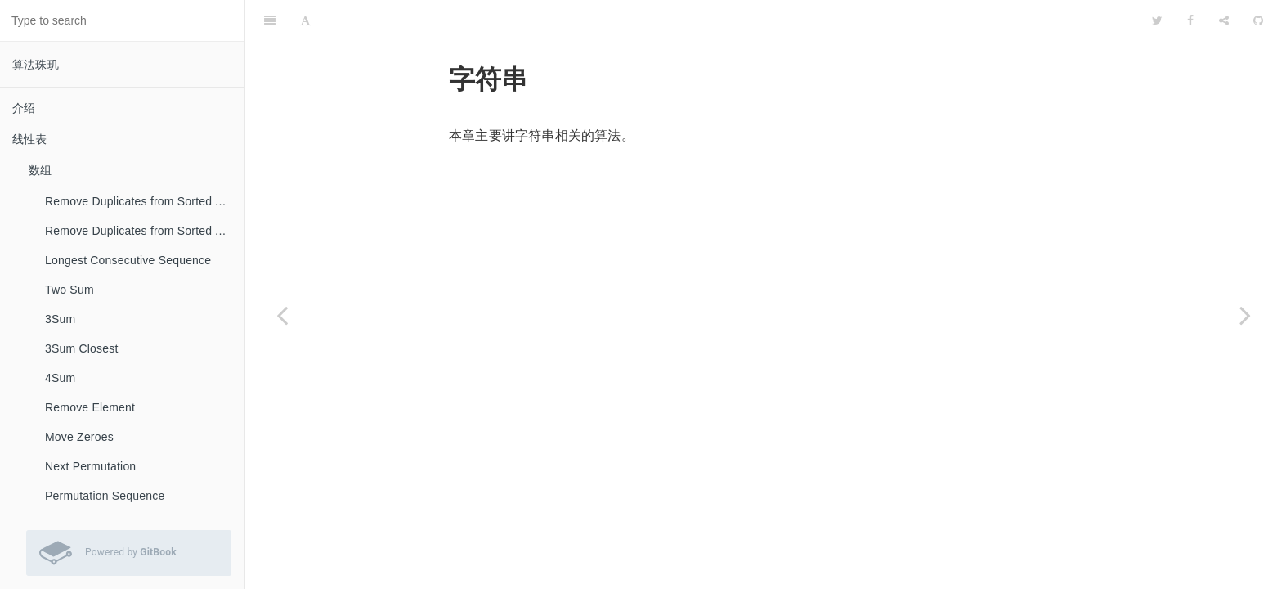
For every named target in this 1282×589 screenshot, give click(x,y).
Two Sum (69, 289)
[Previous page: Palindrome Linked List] (282, 315)
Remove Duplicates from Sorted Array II (144, 230)
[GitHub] (1258, 20)
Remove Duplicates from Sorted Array (144, 201)
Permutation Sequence (104, 495)
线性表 (29, 139)
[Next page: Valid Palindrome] (1245, 315)
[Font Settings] (305, 20)
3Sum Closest (82, 348)
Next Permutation (90, 466)
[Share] (1224, 20)
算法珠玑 (35, 64)
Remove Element (90, 407)
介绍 (23, 108)
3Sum (60, 319)
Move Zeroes (79, 436)
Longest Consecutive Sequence (128, 260)
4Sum (60, 377)
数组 (40, 170)
